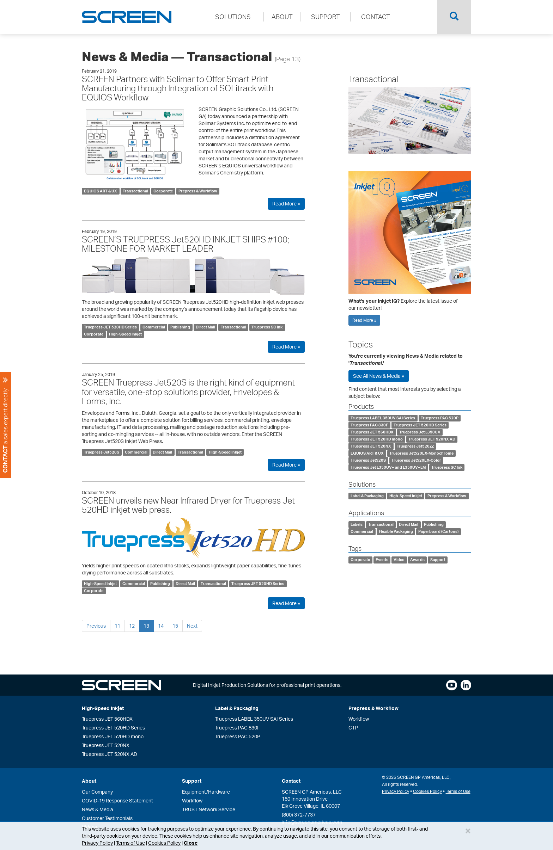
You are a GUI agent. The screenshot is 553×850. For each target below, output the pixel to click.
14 (161, 626)
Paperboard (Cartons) (438, 531)
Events (382, 560)
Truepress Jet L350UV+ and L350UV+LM (388, 467)
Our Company (97, 792)
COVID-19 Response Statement (117, 800)
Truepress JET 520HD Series (110, 327)
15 (175, 626)
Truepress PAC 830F (369, 425)
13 (146, 626)
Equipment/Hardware (206, 792)
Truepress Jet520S (101, 452)
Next (192, 626)
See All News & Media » (378, 376)
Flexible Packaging (396, 531)
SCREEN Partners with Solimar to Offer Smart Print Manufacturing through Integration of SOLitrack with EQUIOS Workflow (177, 88)
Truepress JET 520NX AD (431, 439)
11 (117, 626)
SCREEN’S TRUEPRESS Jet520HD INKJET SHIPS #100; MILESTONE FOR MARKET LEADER (185, 244)
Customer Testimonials (107, 818)
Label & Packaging (367, 495)
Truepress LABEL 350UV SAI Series (383, 417)
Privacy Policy (97, 843)
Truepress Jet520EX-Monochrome (421, 453)
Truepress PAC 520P (439, 417)
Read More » (286, 204)
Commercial (153, 327)
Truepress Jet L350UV (419, 432)
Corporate (163, 191)
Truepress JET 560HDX (372, 432)
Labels (357, 524)
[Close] (468, 830)
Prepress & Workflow (197, 191)
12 (132, 626)
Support (437, 560)
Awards (417, 560)
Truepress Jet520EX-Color (416, 460)
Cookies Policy (164, 843)
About (89, 781)
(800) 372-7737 (299, 815)
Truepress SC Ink (266, 327)
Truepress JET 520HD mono (377, 439)
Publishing (180, 327)
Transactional (135, 191)
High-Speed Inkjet (125, 334)
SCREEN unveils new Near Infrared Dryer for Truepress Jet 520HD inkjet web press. (188, 505)
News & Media (97, 809)
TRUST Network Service (208, 809)
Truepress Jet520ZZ (415, 446)
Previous (96, 626)
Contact (291, 781)
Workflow (358, 719)
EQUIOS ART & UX (100, 191)
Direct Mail (205, 327)
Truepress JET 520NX (371, 446)
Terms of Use (130, 843)
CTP (353, 728)
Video (399, 560)
